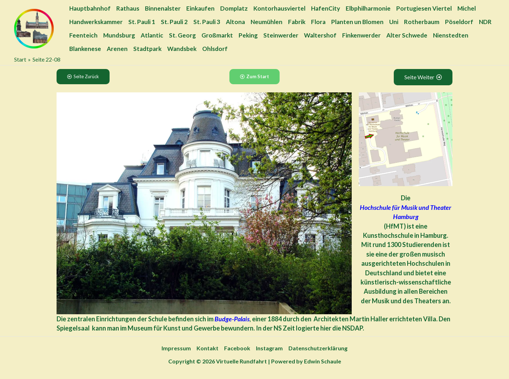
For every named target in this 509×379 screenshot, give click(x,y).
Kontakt (207, 348)
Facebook (237, 348)
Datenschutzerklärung (317, 348)
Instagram (269, 348)
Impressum (176, 348)
